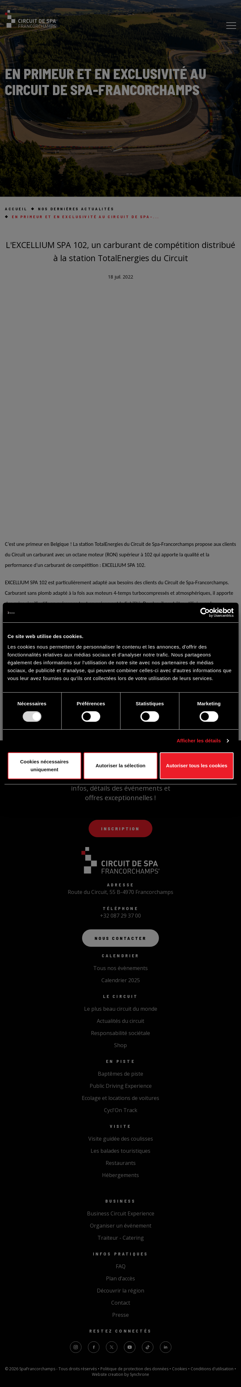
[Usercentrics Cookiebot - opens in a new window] (204, 612)
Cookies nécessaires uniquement (44, 765)
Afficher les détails (199, 740)
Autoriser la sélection (120, 765)
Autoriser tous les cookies (197, 765)
